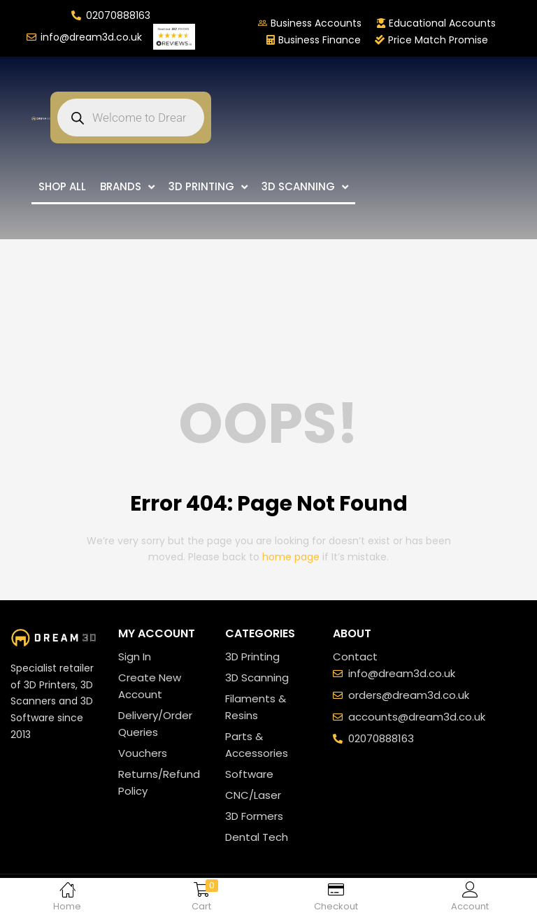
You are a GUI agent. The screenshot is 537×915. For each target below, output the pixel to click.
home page (291, 557)
